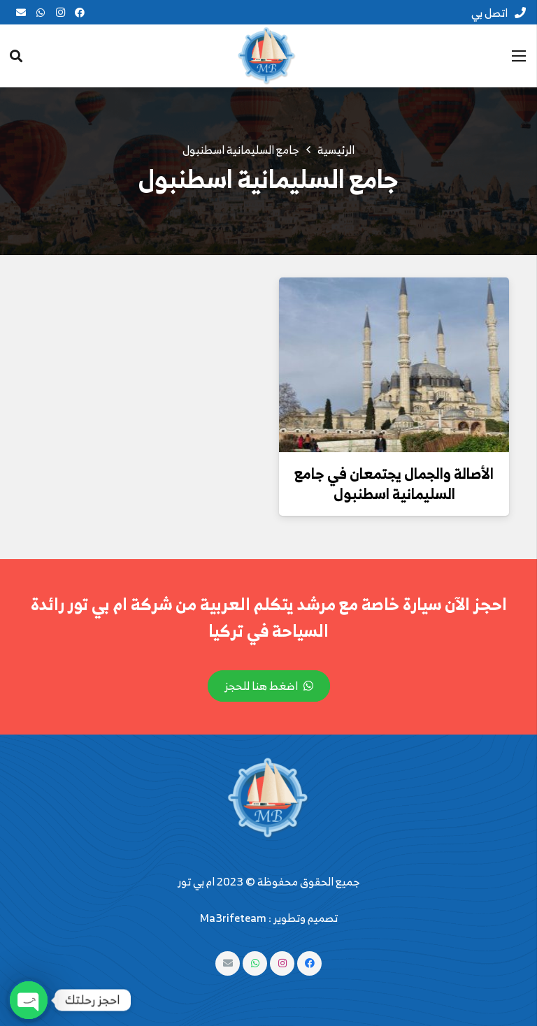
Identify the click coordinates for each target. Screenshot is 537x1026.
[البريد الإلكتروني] (21, 12)
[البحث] (16, 56)
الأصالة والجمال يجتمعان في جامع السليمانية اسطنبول (394, 483)
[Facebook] (80, 12)
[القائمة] (519, 55)
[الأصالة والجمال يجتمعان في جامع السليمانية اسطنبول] (394, 364)
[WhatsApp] (40, 12)
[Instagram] (60, 12)
